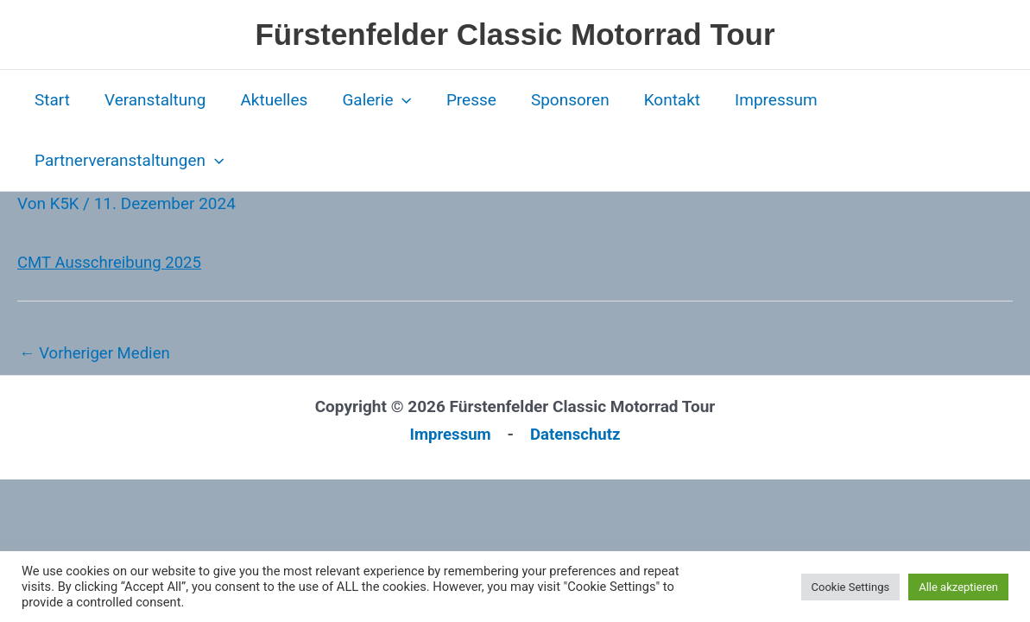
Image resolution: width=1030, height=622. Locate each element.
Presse (464, 100)
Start (51, 100)
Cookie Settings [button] (851, 587)
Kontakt (661, 100)
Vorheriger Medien (96, 353)
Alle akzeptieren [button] (958, 587)
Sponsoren (560, 100)
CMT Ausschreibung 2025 (111, 262)
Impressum (763, 100)
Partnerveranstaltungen (128, 160)
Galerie (371, 100)
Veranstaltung (153, 100)
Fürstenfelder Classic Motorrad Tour (514, 34)
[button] (396, 100)
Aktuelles (269, 100)
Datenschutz (576, 434)
